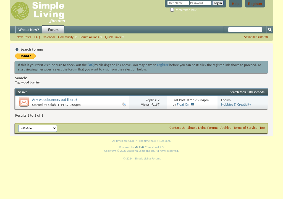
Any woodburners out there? (54, 99)
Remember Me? (183, 10)
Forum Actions (89, 37)
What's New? (29, 30)
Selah (52, 105)
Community (66, 37)
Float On (183, 104)
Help (236, 4)
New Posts (24, 37)
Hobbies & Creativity (236, 104)
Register (255, 4)
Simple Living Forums (202, 127)
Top (262, 127)
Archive (226, 127)
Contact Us (177, 127)
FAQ (37, 37)
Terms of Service (245, 127)
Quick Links (113, 37)
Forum (53, 30)
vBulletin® (141, 147)
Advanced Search (256, 36)
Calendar (49, 37)
